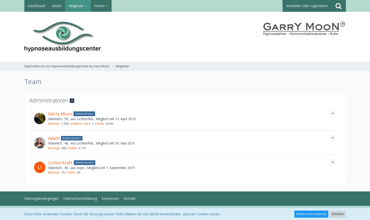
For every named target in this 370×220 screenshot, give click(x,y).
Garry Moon (60, 114)
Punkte (99, 124)
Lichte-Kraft (60, 162)
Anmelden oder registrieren (307, 6)
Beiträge (54, 124)
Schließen (337, 214)
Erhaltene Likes (80, 124)
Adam (54, 138)
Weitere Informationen (311, 214)
